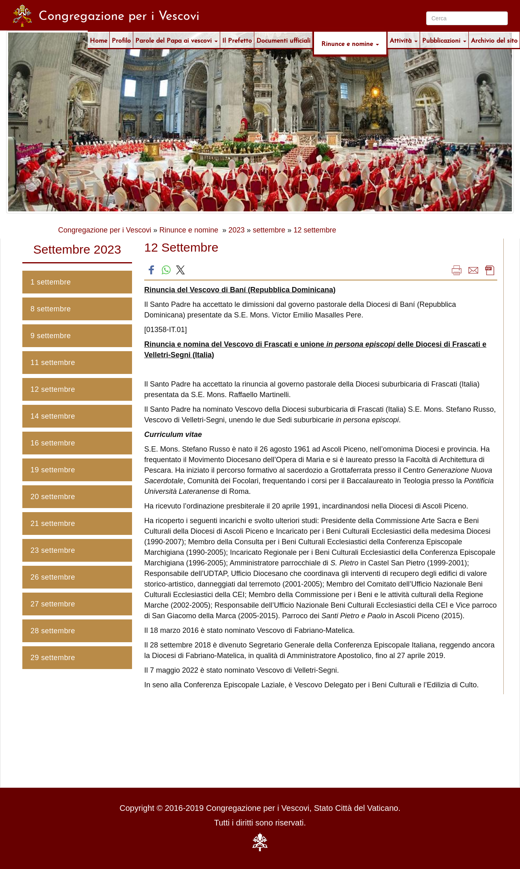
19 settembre (52, 470)
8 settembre (50, 309)
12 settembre (314, 230)
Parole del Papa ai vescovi (176, 39)
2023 (236, 230)
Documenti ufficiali (283, 39)
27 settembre (52, 604)
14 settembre (52, 416)
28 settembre (52, 631)
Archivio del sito (494, 39)
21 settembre (52, 523)
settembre (269, 230)
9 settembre (50, 336)
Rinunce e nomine (350, 43)
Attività (404, 39)
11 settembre (52, 362)
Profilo (121, 39)
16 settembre (52, 443)
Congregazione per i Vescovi (104, 230)
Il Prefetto (237, 39)
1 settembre (50, 282)
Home (98, 39)
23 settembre (52, 550)
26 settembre (52, 577)
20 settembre (52, 497)
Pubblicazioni (444, 39)
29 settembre (52, 658)
